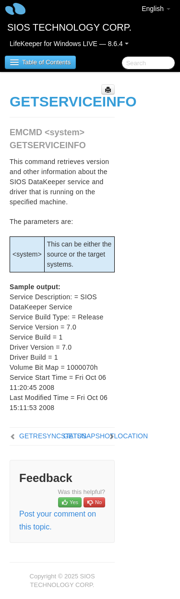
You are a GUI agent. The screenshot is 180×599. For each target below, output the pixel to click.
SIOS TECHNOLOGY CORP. (69, 27)
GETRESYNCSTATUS (52, 436)
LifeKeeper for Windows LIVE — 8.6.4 (69, 43)
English (156, 8)
